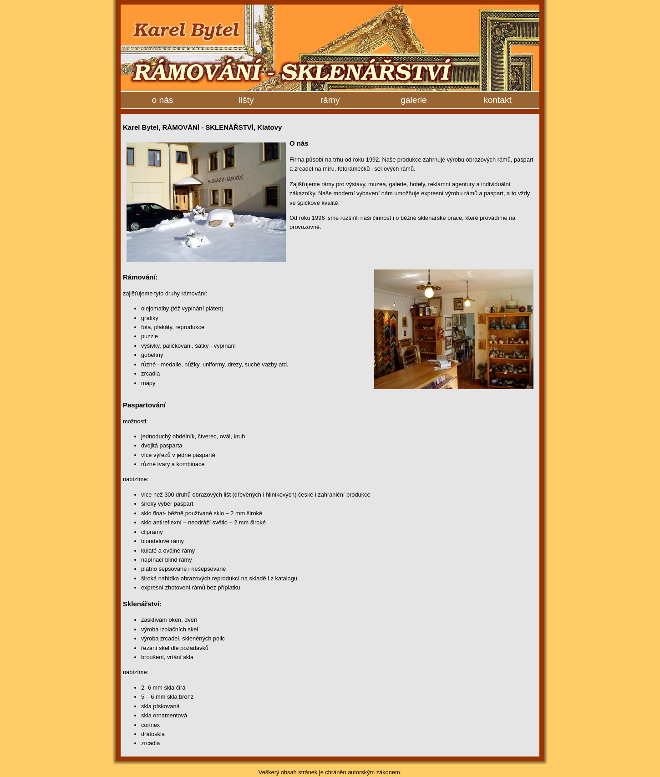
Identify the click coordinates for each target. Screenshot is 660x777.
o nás (162, 100)
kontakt (497, 100)
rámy (330, 100)
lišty (246, 100)
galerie (414, 100)
